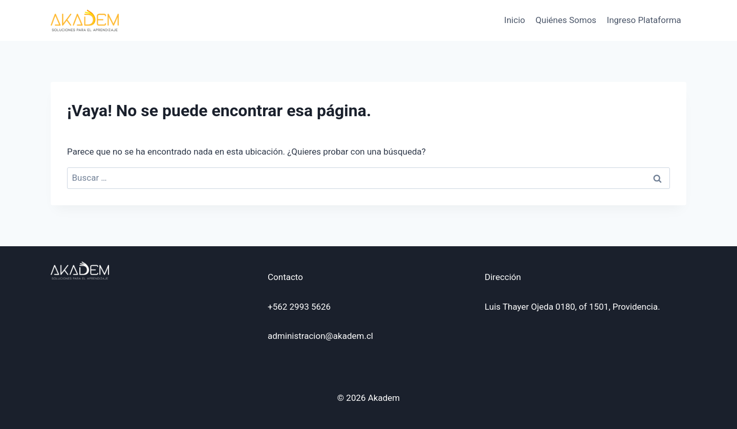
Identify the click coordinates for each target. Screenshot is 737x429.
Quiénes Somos (565, 20)
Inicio (514, 20)
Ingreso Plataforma (644, 20)
